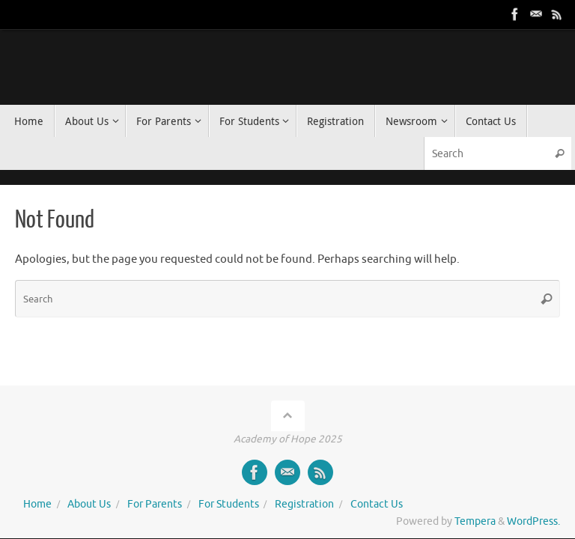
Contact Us (376, 504)
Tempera (475, 521)
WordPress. (533, 521)
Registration (304, 504)
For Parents (154, 504)
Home (37, 504)
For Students (228, 504)
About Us (89, 504)
